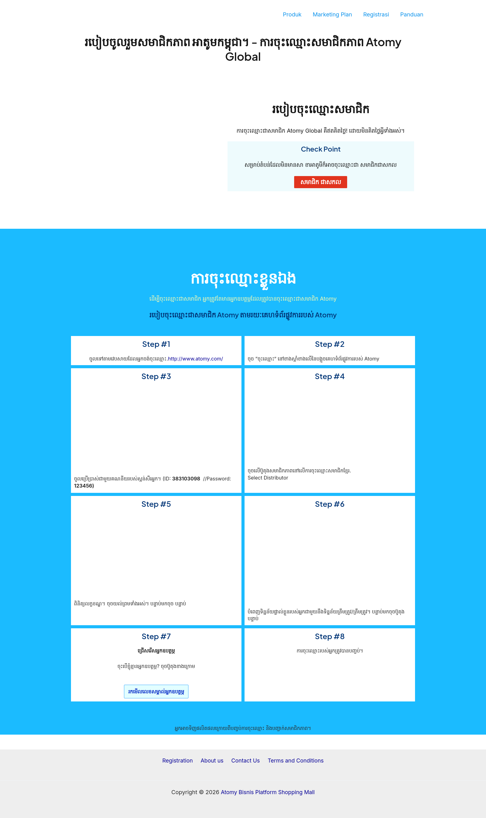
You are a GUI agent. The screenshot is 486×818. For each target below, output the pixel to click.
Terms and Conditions (293, 761)
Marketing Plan (332, 14)
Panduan (411, 14)
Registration (179, 761)
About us (212, 761)
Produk (292, 14)
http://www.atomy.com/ (195, 359)
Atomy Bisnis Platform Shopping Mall (267, 792)
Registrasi (376, 14)
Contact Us (244, 761)
